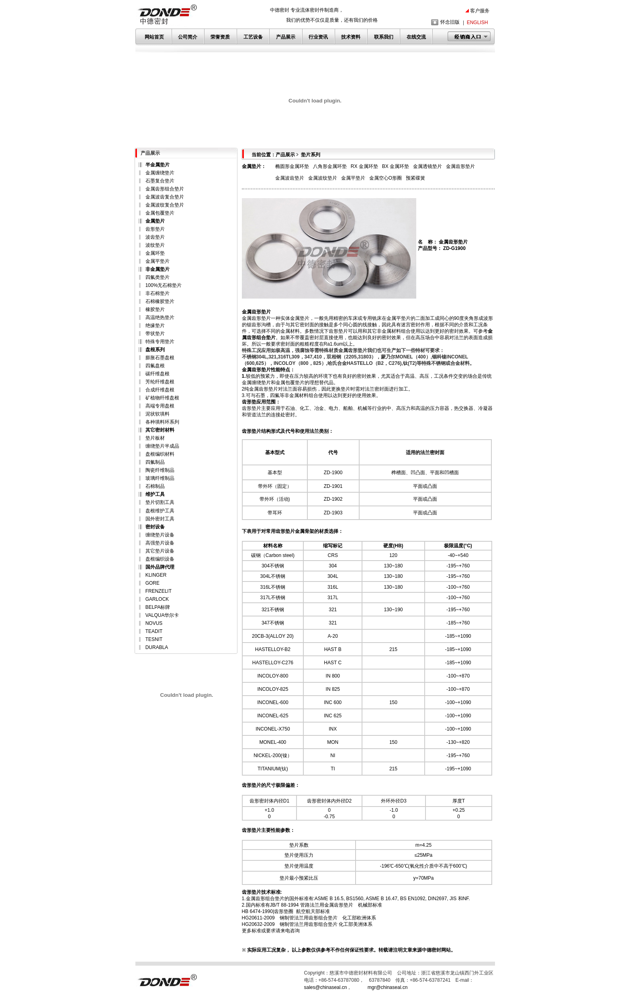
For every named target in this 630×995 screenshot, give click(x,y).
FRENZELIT (158, 591)
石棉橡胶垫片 (159, 301)
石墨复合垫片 (159, 181)
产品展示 (285, 37)
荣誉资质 (220, 37)
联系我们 (383, 37)
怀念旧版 (450, 22)
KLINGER (156, 575)
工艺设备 (253, 37)
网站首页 (154, 37)
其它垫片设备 (159, 551)
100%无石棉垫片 (163, 285)
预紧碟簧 (415, 178)
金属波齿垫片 (289, 178)
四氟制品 (155, 462)
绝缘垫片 (155, 325)
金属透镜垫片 (427, 166)
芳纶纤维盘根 (159, 382)
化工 (304, 408)
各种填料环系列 (162, 422)
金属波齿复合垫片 (164, 197)
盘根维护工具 (159, 511)
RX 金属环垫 (364, 166)
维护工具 (155, 494)
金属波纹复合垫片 (164, 205)
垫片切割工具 (159, 502)
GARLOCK (157, 599)
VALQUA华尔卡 (162, 615)
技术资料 (350, 37)
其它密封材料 (159, 430)
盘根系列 (155, 349)
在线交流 (416, 37)
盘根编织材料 (159, 454)
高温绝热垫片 (159, 317)
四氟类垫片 (157, 277)
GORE (152, 583)
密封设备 (155, 527)
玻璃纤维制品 (159, 478)
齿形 (256, 325)
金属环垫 (155, 253)
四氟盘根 (155, 366)
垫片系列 (310, 155)
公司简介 (187, 37)
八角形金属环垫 (330, 166)
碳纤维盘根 (157, 374)
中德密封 (431, 950)
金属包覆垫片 (159, 213)
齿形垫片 (155, 229)
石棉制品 (155, 486)
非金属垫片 (157, 269)
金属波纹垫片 (322, 178)
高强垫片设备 (159, 543)
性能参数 (280, 830)
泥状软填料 (157, 414)
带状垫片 (155, 333)
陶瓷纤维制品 (159, 470)
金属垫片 (155, 221)
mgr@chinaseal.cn (388, 987)
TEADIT (154, 631)
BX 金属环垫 (395, 166)
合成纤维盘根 (159, 390)
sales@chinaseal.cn (325, 987)
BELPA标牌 (157, 607)
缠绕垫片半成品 (162, 446)
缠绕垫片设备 (159, 535)
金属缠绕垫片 (159, 173)
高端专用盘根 (159, 406)
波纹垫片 (155, 245)
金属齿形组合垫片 (164, 189)
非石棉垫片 (157, 293)
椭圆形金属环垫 (292, 166)
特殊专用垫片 (159, 341)
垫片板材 (155, 438)
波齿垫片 (155, 237)
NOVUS (154, 623)
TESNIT (154, 639)
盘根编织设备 (159, 559)
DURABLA (156, 647)
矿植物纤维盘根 (162, 398)
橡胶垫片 (155, 309)
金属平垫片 (157, 261)
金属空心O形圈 (385, 178)
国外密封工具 (159, 519)
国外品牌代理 (159, 567)
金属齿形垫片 (460, 166)
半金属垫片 (157, 165)
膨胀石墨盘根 (159, 357)
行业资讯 (318, 37)
